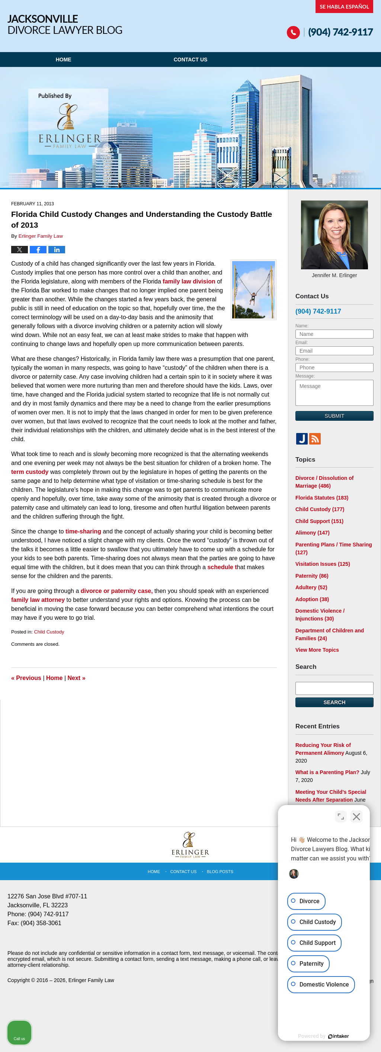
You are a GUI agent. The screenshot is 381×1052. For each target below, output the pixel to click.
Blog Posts (220, 871)
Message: (305, 376)
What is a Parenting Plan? (327, 772)
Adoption (312, 599)
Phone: (302, 359)
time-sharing (84, 531)
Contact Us (191, 59)
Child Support (319, 521)
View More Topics (317, 650)
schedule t (222, 567)
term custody (30, 472)
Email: (301, 342)
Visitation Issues (322, 564)
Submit (335, 416)
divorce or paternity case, (117, 591)
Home (63, 59)
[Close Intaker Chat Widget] (356, 814)
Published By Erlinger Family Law (330, 19)
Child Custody (49, 632)
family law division (190, 281)
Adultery (311, 587)
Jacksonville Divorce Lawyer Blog (64, 24)
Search (334, 702)
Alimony (312, 533)
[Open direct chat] (341, 814)
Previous (26, 678)
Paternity (312, 576)
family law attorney (39, 600)
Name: (301, 325)
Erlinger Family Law (91, 980)
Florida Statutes (321, 498)
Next (77, 678)
